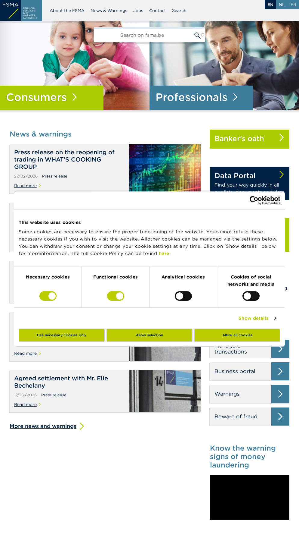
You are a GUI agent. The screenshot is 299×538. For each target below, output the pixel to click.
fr (293, 4)
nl (282, 4)
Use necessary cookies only (61, 335)
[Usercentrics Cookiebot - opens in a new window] (254, 200)
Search (179, 10)
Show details (254, 318)
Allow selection (149, 335)
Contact (157, 10)
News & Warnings (109, 10)
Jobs (138, 10)
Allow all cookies (237, 335)
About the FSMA (67, 10)
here (164, 253)
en (270, 4)
